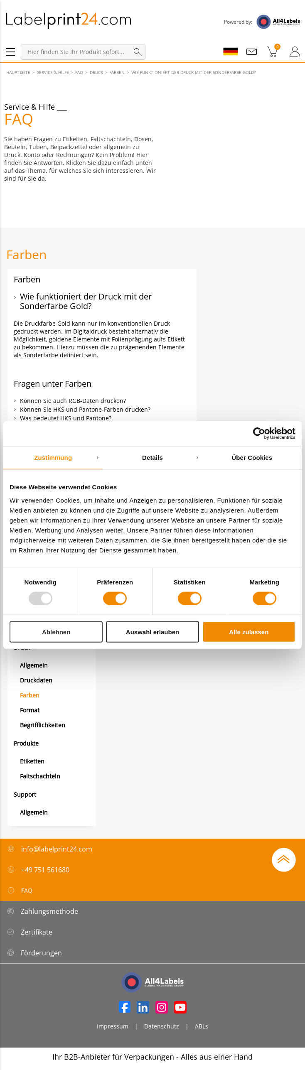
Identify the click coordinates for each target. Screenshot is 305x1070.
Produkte (26, 743)
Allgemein (34, 665)
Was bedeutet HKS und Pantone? (65, 418)
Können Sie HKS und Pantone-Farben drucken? (85, 409)
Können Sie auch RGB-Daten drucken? (73, 401)
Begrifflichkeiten (42, 725)
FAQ (19, 890)
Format (29, 710)
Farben (29, 695)
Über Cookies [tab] (251, 457)
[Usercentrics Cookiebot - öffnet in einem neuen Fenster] (259, 433)
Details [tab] (152, 457)
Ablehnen (56, 631)
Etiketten (32, 761)
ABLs (201, 1026)
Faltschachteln (40, 776)
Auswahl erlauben (152, 631)
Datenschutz (161, 1026)
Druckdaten (36, 680)
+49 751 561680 (45, 869)
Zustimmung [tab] (53, 457)
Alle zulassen (248, 631)
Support (25, 794)
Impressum (112, 1026)
